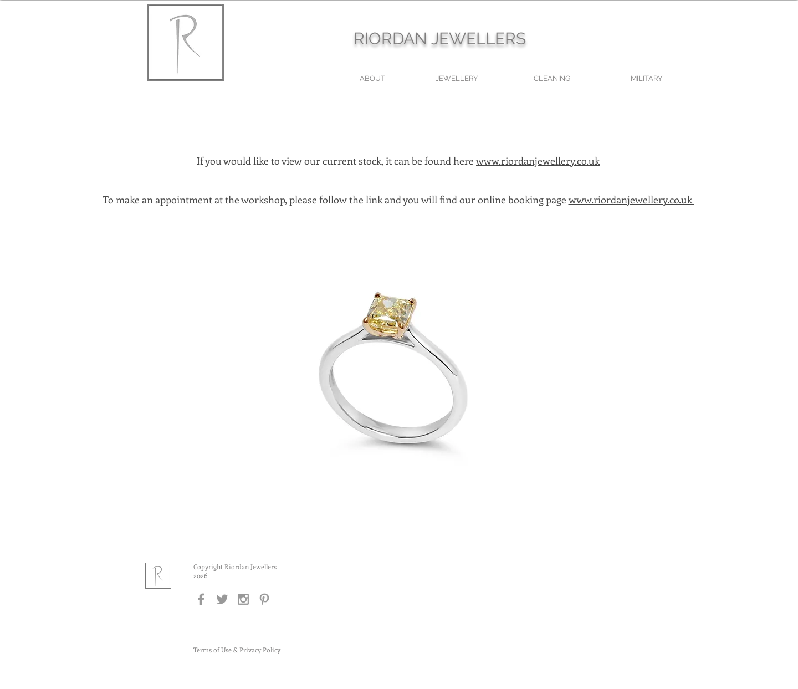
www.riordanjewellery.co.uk (538, 160)
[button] (399, 383)
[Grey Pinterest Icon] (264, 599)
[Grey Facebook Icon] (201, 599)
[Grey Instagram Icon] (243, 599)
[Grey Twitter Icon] (222, 599)
